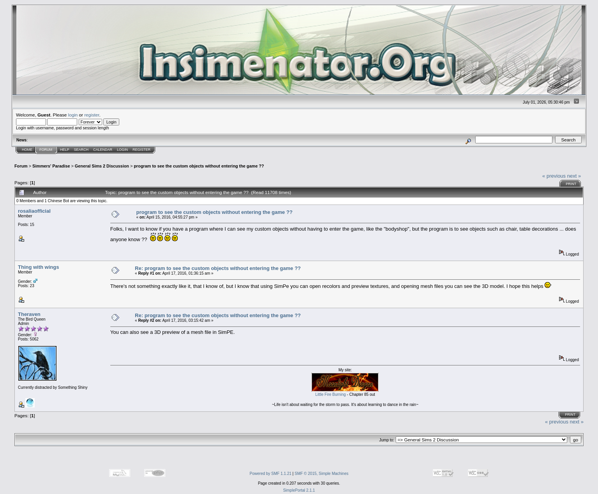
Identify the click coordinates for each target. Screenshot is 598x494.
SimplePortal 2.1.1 (299, 490)
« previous (554, 176)
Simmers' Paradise (51, 166)
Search (81, 150)
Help (64, 150)
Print (571, 184)
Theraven (29, 314)
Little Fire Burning (330, 394)
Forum (45, 150)
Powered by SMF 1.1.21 (270, 473)
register (91, 114)
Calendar (102, 150)
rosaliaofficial (34, 211)
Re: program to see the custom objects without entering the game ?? (218, 268)
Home (27, 150)
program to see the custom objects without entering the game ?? (199, 166)
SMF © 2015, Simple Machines (322, 473)
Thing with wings (38, 267)
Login (122, 150)
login (73, 114)
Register (141, 150)
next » (574, 176)
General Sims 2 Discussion (102, 166)
